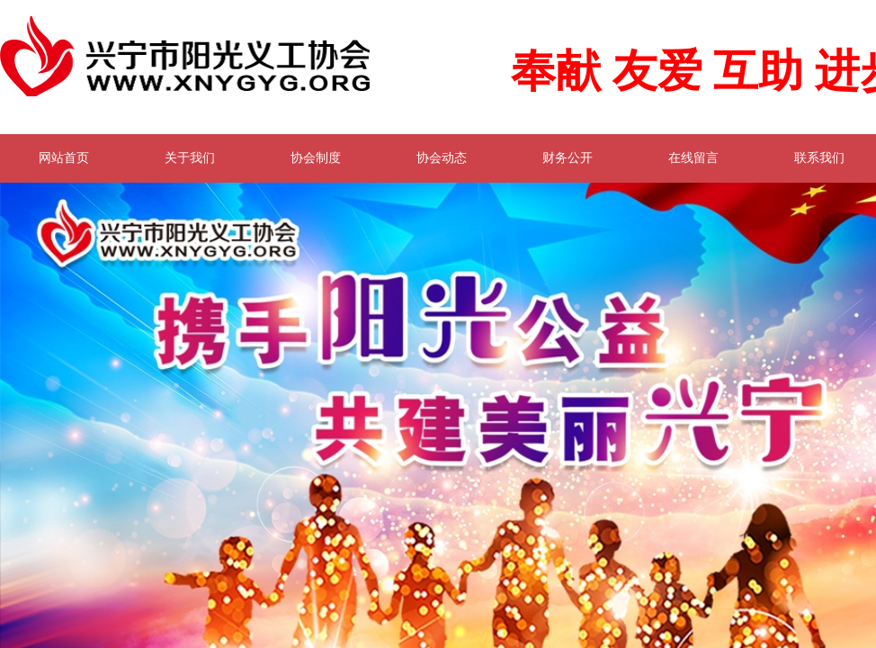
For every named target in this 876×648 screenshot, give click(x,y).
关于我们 (190, 158)
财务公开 (567, 158)
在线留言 (693, 158)
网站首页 (64, 158)
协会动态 (441, 158)
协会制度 (316, 158)
